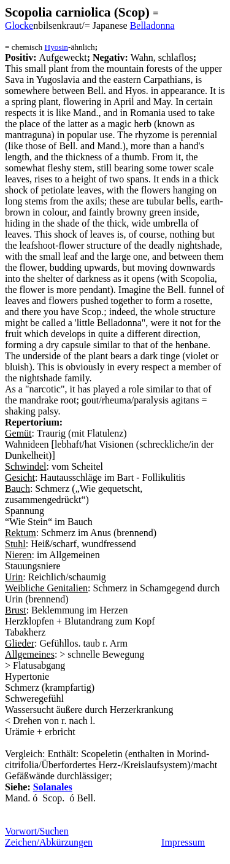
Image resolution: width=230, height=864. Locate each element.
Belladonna (152, 25)
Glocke (19, 25)
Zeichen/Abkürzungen (49, 842)
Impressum (183, 842)
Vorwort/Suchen (37, 831)
